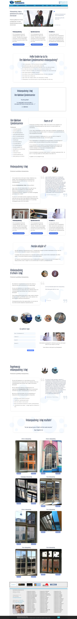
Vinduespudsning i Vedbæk (58, 602)
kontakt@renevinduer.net (17, 597)
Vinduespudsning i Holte (57, 591)
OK (58, 617)
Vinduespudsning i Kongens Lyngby (45, 609)
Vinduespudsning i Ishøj (29, 612)
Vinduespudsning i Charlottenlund (59, 598)
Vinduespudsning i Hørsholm (58, 604)
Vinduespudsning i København (30, 591)
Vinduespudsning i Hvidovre (44, 592)
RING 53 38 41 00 (63, 1)
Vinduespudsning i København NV (31, 601)
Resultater (59, 5)
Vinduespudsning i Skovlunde (44, 602)
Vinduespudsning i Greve (43, 596)
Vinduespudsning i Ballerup (44, 603)
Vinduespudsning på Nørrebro (30, 598)
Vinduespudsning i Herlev (43, 601)
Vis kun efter (33, 473)
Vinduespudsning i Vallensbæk (30, 609)
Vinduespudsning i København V (31, 593)
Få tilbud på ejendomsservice (37, 44)
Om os (54, 5)
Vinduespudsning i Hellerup (58, 597)
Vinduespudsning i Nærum (57, 592)
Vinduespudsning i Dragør (43, 608)
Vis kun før (19, 473)
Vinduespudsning (39, 5)
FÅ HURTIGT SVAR (63, 3)
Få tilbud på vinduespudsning (18, 44)
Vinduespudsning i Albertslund (30, 608)
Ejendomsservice (21, 5)
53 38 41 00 (21, 600)
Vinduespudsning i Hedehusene (44, 591)
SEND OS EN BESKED (18, 602)
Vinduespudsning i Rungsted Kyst (58, 603)
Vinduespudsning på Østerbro (30, 597)
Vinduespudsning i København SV (31, 602)
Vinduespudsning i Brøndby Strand (45, 593)
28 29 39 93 (22, 601)
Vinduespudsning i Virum (43, 612)
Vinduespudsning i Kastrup (43, 607)
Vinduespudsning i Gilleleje (57, 607)
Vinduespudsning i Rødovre (30, 607)
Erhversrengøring (30, 5)
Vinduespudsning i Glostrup (30, 604)
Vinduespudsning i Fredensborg (58, 609)
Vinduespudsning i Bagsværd (58, 596)
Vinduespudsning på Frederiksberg (31, 596)
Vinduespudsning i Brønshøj (44, 598)
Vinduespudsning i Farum (57, 612)
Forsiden (15, 5)
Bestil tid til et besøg (53, 44)
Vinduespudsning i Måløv (43, 604)
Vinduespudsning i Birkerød (58, 608)
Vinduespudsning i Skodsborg (58, 601)
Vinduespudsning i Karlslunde (44, 597)
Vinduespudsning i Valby (30, 603)
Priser (45, 5)
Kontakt (49, 5)
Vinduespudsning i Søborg (57, 593)
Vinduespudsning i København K (31, 592)
